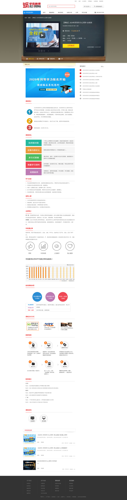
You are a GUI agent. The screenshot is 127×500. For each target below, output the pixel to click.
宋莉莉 (73, 35)
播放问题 (71, 488)
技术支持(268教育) (82, 496)
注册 (79, 1)
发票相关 (71, 483)
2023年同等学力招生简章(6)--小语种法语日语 (92, 76)
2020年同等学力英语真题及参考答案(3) (91, 92)
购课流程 (43, 485)
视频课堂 (51, 12)
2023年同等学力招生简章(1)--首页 (90, 73)
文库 (77, 12)
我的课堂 (101, 1)
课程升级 (57, 490)
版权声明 (29, 488)
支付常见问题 (44, 493)
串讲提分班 (31, 307)
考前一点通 (31, 310)
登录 (76, 1)
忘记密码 (84, 1)
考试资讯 (60, 12)
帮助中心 (42, 496)
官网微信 (90, 1)
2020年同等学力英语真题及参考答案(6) (91, 98)
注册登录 (43, 483)
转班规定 (57, 485)
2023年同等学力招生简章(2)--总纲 (90, 82)
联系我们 (29, 485)
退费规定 (57, 488)
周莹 (69, 35)
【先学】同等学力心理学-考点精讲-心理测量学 (52, 448)
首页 (44, 12)
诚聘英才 (29, 493)
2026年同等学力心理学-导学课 (47, 461)
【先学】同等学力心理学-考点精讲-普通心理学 (52, 435)
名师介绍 (69, 12)
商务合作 (29, 490)
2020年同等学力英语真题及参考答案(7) (91, 95)
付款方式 (43, 490)
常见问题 (84, 12)
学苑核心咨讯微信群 (87, 89)
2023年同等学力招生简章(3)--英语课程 (91, 79)
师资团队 (74, 496)
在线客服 (96, 1)
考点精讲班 (31, 304)
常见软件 (71, 490)
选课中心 (63, 496)
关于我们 (48, 496)
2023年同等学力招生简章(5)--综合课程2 (91, 86)
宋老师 (42, 468)
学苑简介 (29, 483)
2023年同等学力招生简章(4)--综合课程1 (91, 70)
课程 (29, 17)
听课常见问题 (58, 483)
